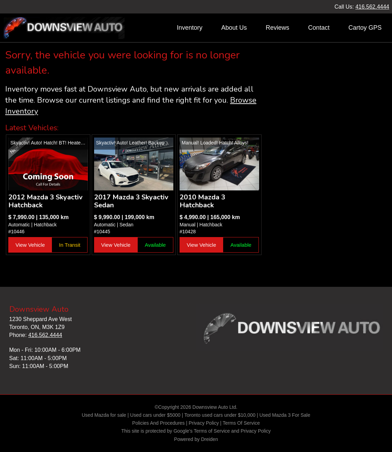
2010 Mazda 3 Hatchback (202, 201)
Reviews (277, 27)
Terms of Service (212, 431)
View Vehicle (30, 245)
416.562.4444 (372, 7)
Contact (318, 27)
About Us (234, 27)
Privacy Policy (204, 423)
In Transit (70, 245)
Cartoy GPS (365, 27)
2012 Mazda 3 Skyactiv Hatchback (45, 201)
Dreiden (209, 439)
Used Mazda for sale (104, 415)
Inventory (189, 27)
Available (155, 245)
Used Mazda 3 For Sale (284, 415)
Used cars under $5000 (155, 415)
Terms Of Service (241, 423)
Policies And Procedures (159, 423)
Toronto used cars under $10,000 (219, 415)
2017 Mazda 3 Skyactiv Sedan (131, 201)
